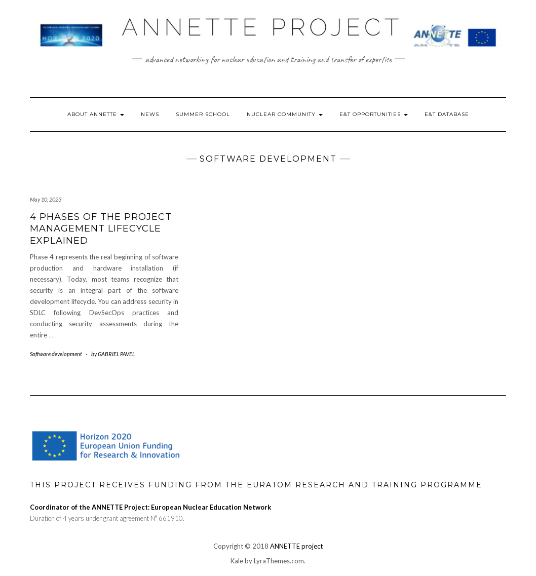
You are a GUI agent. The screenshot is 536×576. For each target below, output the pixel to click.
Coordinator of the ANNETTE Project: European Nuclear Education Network (150, 507)
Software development (56, 354)
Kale (237, 561)
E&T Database (447, 114)
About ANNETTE (95, 114)
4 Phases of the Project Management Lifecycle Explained (101, 228)
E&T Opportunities (373, 114)
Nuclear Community (285, 114)
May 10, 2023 (45, 199)
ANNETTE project (296, 546)
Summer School (203, 114)
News (150, 114)
